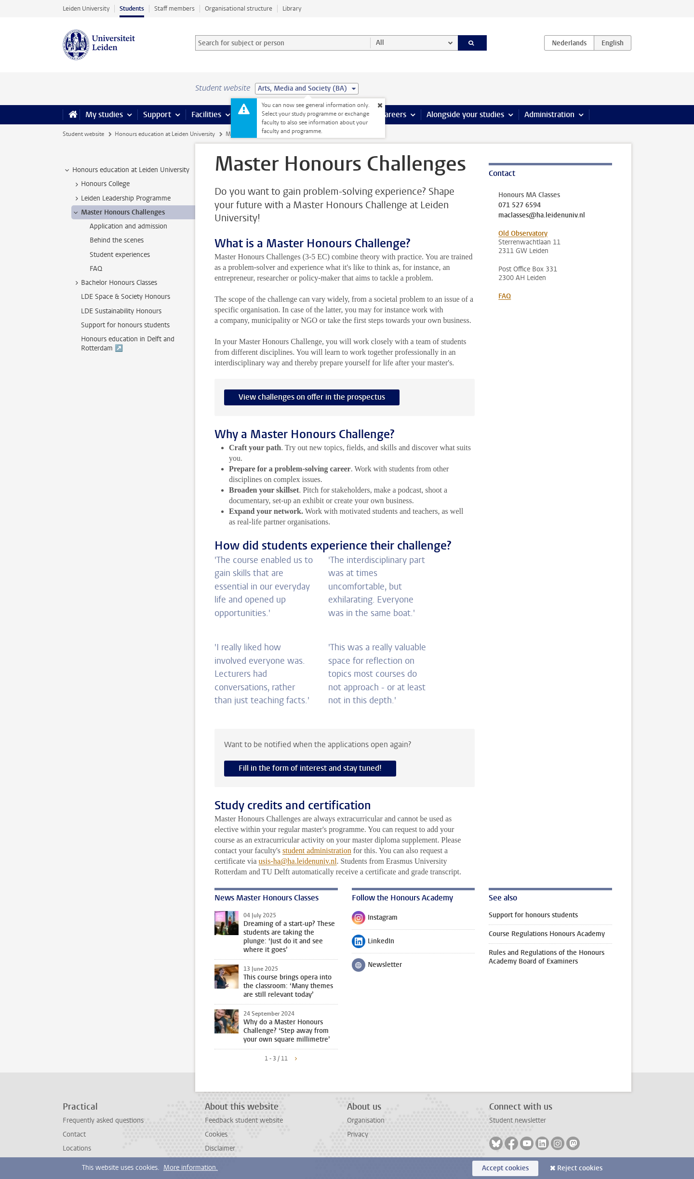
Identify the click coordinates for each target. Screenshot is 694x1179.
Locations (77, 1148)
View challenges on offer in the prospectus (312, 397)
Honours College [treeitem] (101, 184)
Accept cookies (505, 1168)
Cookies (216, 1134)
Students (132, 8)
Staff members (174, 8)
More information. (190, 1167)
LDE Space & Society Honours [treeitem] (125, 296)
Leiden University (86, 8)
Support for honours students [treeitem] (125, 325)
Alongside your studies (465, 114)
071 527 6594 (519, 205)
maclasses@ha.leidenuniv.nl (541, 215)
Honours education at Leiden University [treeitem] (126, 170)
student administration (316, 850)
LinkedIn (373, 943)
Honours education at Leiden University (165, 134)
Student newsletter (517, 1120)
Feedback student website (244, 1120)
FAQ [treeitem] (96, 268)
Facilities (206, 114)
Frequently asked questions (103, 1120)
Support (157, 114)
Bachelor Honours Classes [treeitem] (114, 283)
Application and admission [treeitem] (128, 226)
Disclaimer (220, 1148)
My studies (104, 114)
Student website (83, 134)
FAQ (504, 296)
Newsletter (377, 967)
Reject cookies (579, 1168)
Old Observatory (522, 233)
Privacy (357, 1134)
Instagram (375, 919)
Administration (549, 114)
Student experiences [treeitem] (120, 254)
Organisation (366, 1120)
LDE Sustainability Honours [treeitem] (121, 311)
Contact (74, 1134)
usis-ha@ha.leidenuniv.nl (298, 861)
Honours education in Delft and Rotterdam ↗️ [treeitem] (127, 344)
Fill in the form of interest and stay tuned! (310, 768)
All (380, 42)
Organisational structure (238, 8)
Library (291, 8)
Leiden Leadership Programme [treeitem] (121, 198)
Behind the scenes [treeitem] (117, 240)
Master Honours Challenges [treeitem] (118, 212)
